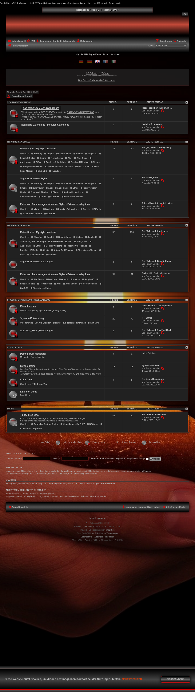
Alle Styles (37, 279)
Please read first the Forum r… (157, 108)
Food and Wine (35, 255)
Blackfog (36, 154)
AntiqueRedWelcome (31, 167)
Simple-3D (91, 154)
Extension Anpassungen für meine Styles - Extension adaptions (55, 204)
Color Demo (26, 379)
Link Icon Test (39, 384)
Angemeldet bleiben (138, 458)
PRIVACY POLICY (70, 117)
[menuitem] (185, 14)
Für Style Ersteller (41, 323)
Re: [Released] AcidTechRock (156, 330)
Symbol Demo (28, 366)
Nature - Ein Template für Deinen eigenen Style (76, 323)
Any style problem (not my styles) (49, 311)
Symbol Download (151, 365)
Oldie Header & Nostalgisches (157, 305)
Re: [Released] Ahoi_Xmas (155, 231)
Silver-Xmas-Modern (72, 197)
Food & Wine (82, 167)
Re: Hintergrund (150, 177)
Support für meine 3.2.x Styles (36, 261)
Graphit (49, 154)
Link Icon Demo (28, 391)
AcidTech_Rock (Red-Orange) (36, 330)
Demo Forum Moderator (33, 353)
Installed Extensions (152, 124)
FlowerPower (55, 158)
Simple (41, 158)
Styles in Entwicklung (32, 318)
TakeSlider (55, 171)
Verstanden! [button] (175, 679)
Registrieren (27, 454)
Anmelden (11, 454)
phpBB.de (110, 530)
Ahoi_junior (61, 188)
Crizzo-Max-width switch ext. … (157, 203)
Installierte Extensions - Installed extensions (45, 124)
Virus (69, 167)
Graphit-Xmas (63, 154)
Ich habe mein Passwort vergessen (107, 458)
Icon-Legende (98, 518)
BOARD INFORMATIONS (19, 102)
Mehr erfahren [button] (132, 679)
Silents (95, 162)
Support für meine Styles (33, 178)
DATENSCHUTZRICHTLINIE (80, 112)
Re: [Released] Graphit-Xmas (156, 261)
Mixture (78, 154)
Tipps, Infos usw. (29, 415)
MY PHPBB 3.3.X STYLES (18, 142)
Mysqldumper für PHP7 (72, 424)
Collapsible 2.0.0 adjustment (156, 273)
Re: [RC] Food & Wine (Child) (156, 147)
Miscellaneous (28, 306)
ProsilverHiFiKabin (78, 162)
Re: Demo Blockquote (153, 379)
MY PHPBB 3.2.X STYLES (18, 225)
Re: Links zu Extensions (154, 414)
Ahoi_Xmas (80, 158)
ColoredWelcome (54, 167)
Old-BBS (51, 255)
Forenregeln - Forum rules (41, 108)
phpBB (37, 429)
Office (37, 162)
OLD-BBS (41, 171)
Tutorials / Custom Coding (44, 424)
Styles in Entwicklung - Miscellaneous (28, 300)
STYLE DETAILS (14, 348)
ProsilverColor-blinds (54, 162)
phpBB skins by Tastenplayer (105, 533)
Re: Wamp (147, 318)
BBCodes (92, 424)
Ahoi (68, 158)
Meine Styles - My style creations (38, 148)
